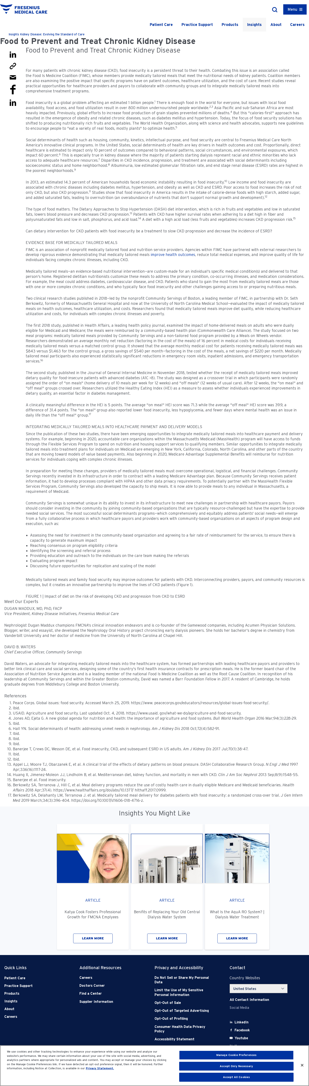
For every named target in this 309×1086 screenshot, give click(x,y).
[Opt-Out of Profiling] (184, 1018)
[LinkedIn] (241, 1022)
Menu (292, 9)
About (276, 24)
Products (229, 24)
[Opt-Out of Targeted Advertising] (184, 1010)
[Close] (302, 1065)
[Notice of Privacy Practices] (184, 992)
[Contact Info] (249, 999)
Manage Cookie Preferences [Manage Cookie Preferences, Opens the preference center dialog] (236, 1055)
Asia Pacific (224, 107)
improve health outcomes (173, 254)
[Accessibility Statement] (184, 1039)
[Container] (295, 9)
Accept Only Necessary (236, 1066)
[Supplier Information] (109, 1001)
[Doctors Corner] (109, 985)
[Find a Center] (109, 993)
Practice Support (197, 24)
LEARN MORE (93, 938)
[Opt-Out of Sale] (184, 1002)
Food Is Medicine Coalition (55, 75)
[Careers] (109, 977)
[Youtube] (241, 1038)
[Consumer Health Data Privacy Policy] (184, 1029)
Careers (297, 24)
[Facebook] (242, 1030)
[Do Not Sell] (184, 980)
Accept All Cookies (236, 1077)
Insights (254, 24)
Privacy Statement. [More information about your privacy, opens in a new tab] (100, 1068)
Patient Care (161, 24)
